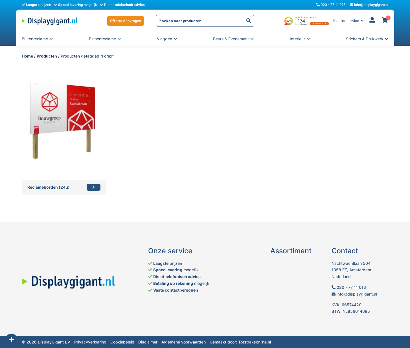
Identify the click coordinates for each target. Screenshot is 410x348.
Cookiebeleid (122, 342)
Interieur (298, 39)
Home (27, 56)
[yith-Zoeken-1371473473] (249, 20)
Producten (47, 56)
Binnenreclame (102, 39)
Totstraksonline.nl (254, 342)
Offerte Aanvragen (125, 21)
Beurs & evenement (231, 39)
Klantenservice (346, 21)
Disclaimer (147, 342)
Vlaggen (165, 39)
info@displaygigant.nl (369, 5)
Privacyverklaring (90, 342)
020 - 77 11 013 (331, 5)
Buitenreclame (35, 39)
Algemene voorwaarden (183, 342)
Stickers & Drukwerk (364, 39)
